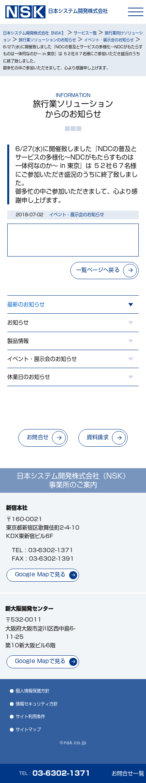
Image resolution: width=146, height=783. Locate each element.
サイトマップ (28, 729)
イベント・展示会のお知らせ (42, 359)
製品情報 (18, 341)
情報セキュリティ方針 (37, 704)
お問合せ (38, 437)
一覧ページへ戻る (98, 270)
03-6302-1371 (50, 550)
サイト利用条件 (30, 716)
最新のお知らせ (26, 304)
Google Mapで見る (40, 574)
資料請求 (98, 437)
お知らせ (18, 322)
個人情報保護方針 (32, 691)
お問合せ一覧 (128, 773)
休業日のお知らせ (28, 377)
